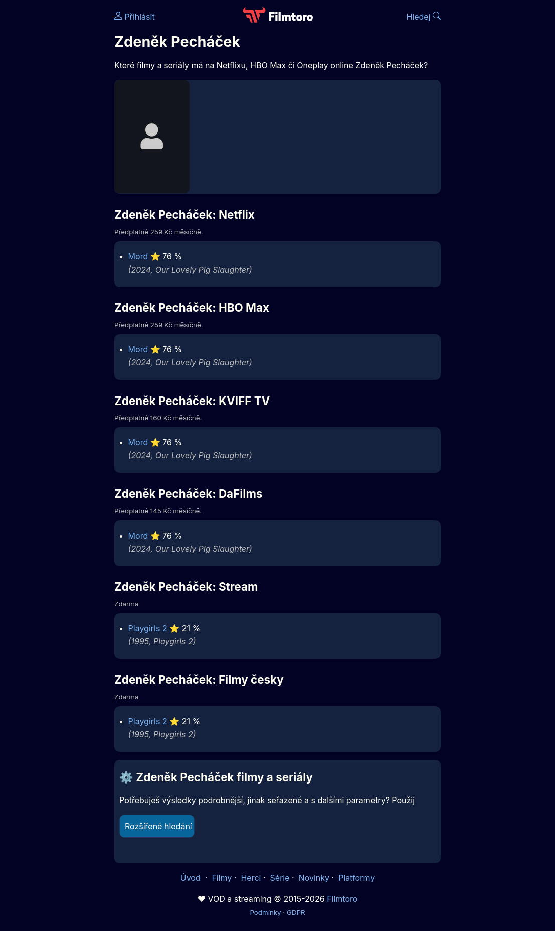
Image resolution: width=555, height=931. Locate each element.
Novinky (314, 878)
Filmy (222, 878)
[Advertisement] (54, 154)
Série (280, 878)
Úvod (191, 878)
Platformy (356, 878)
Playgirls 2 (147, 628)
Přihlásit (134, 17)
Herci (251, 878)
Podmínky (265, 912)
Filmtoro (342, 899)
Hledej (423, 17)
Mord (138, 256)
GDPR (296, 912)
